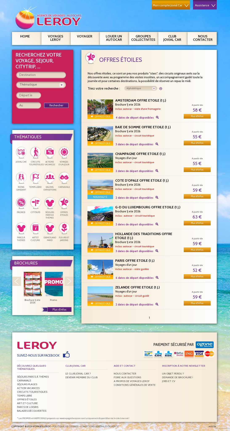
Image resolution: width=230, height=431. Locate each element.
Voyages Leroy (57, 37)
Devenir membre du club (81, 377)
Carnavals (24, 380)
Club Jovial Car (172, 38)
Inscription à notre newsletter (183, 365)
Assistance (205, 5)
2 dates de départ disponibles (134, 171)
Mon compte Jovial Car (171, 5)
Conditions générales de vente (135, 384)
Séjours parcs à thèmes (33, 376)
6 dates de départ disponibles (134, 277)
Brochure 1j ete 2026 (32, 288)
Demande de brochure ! (177, 377)
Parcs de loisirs (27, 407)
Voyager (87, 35)
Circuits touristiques (32, 391)
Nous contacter (204, 37)
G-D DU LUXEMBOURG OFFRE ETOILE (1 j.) (147, 207)
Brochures (26, 263)
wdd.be (212, 426)
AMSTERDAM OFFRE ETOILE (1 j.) (140, 100)
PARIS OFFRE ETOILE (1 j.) (135, 261)
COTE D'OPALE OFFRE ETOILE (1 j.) (142, 180)
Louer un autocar (116, 37)
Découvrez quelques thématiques (31, 367)
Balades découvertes (31, 410)
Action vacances (28, 388)
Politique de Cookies (65, 426)
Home (25, 36)
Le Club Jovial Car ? (78, 373)
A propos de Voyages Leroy (131, 381)
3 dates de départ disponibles (134, 144)
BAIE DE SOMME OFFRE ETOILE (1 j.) (143, 127)
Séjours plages (27, 384)
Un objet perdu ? (173, 373)
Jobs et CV (168, 381)
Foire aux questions (127, 377)
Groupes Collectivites (143, 37)
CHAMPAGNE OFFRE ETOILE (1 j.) (140, 154)
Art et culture (27, 403)
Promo (53, 286)
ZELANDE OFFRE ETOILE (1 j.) (137, 287)
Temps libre (24, 395)
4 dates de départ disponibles (135, 117)
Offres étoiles (27, 399)
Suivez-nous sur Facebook (38, 355)
